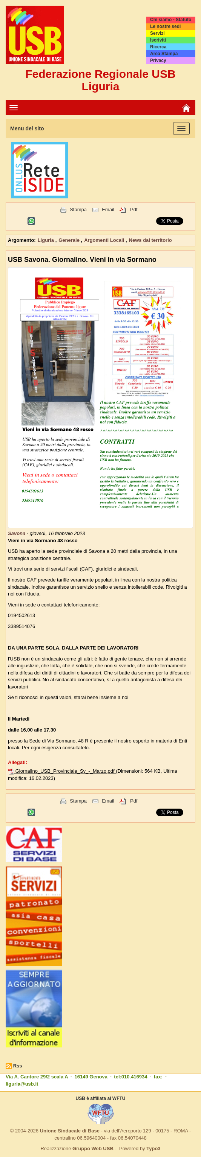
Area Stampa (164, 53)
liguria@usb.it (22, 1084)
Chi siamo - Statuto (170, 19)
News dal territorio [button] (150, 240)
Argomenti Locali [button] (105, 240)
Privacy (158, 60)
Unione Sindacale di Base (70, 1131)
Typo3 (153, 1148)
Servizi (157, 33)
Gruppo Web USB (93, 1148)
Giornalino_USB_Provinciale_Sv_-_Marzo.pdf (65, 771)
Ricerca (158, 46)
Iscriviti (158, 40)
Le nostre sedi (165, 26)
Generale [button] (69, 240)
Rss (17, 1066)
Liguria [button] (46, 240)
